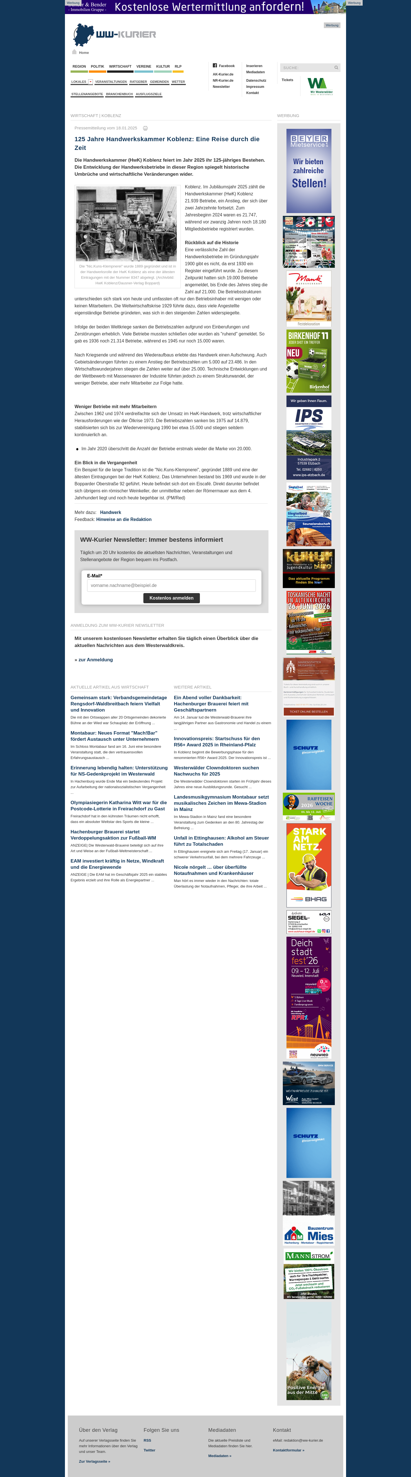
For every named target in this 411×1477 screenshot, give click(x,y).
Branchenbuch (119, 94)
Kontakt (252, 93)
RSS (147, 1440)
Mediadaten (255, 72)
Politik (97, 66)
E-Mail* (94, 575)
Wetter (178, 81)
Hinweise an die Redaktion (124, 519)
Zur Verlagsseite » (94, 1461)
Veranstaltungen (111, 81)
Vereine (144, 66)
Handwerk (110, 512)
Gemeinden (159, 81)
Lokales (82, 81)
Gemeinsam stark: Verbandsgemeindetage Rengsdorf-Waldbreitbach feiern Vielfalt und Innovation (119, 704)
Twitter (149, 1450)
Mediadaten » (219, 1456)
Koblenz (111, 115)
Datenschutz (256, 81)
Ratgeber (138, 81)
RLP (178, 66)
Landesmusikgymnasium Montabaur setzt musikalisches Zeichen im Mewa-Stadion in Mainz (221, 803)
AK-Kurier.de (223, 74)
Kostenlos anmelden (171, 598)
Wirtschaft (120, 66)
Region (79, 66)
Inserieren (254, 66)
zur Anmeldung (95, 659)
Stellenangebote (87, 94)
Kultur (163, 66)
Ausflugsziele (149, 94)
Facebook (227, 66)
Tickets (287, 80)
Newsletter (221, 87)
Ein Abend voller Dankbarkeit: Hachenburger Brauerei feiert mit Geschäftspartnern (211, 704)
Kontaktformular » (288, 1450)
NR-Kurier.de (223, 81)
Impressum (255, 87)
